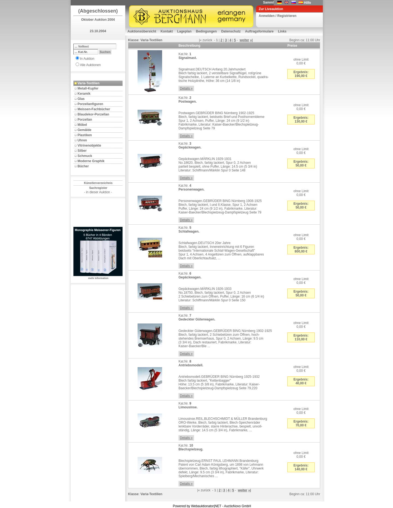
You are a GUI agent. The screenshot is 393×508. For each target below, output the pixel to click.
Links (282, 31)
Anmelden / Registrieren (277, 16)
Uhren (82, 140)
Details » (186, 88)
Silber (82, 151)
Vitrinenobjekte (89, 145)
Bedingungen (206, 31)
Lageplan (184, 31)
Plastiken (85, 135)
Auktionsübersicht (141, 31)
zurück (207, 40)
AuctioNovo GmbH (237, 506)
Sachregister (98, 187)
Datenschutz (230, 31)
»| (251, 40)
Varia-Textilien (88, 83)
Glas (81, 99)
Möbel (82, 125)
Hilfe (307, 3)
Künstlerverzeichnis (98, 183)
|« (200, 40)
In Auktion (87, 59)
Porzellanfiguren (90, 104)
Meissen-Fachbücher (94, 109)
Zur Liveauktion (271, 9)
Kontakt (166, 31)
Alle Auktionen (90, 65)
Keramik (84, 94)
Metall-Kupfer (88, 88)
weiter (244, 40)
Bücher (83, 166)
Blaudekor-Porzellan (93, 114)
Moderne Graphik (91, 161)
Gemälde (84, 130)
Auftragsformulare (259, 31)
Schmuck (85, 156)
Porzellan (85, 119)
